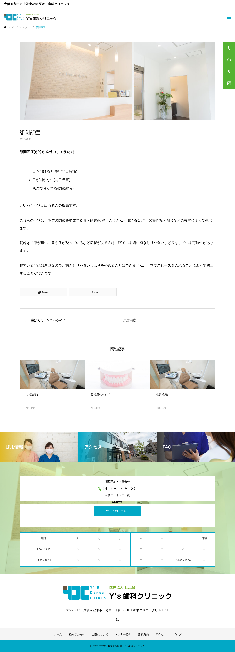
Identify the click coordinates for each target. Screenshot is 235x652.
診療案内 (143, 634)
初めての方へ (77, 634)
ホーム (58, 634)
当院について (100, 634)
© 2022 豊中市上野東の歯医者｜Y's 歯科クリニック (117, 646)
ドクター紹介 (123, 634)
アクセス (160, 634)
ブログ (177, 634)
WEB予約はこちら (117, 510)
